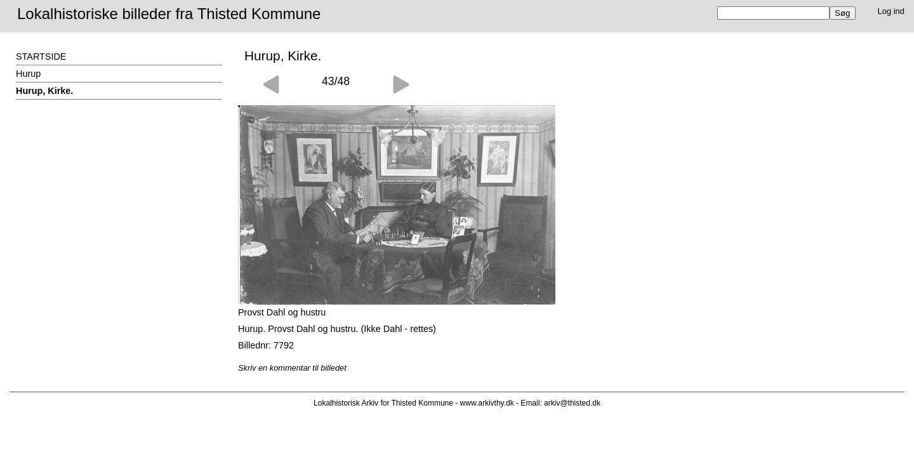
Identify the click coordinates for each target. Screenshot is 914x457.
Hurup (28, 74)
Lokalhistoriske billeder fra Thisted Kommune (169, 13)
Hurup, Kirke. (44, 91)
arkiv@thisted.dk (572, 403)
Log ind (891, 11)
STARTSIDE (41, 56)
